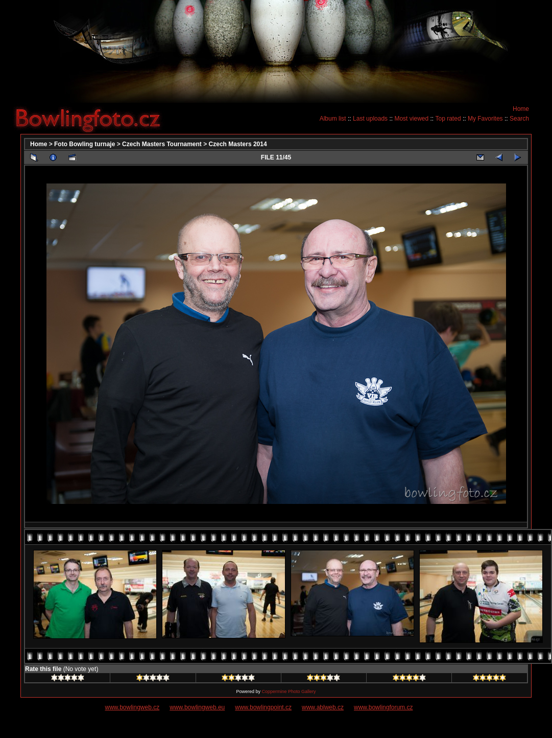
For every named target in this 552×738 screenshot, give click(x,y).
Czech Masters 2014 (238, 144)
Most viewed (411, 118)
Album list (333, 118)
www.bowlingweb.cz (132, 707)
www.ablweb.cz (323, 707)
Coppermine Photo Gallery (288, 691)
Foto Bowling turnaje (84, 144)
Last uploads (370, 118)
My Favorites (485, 118)
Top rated (448, 118)
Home (521, 108)
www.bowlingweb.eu (197, 707)
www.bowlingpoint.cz (263, 707)
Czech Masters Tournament (162, 144)
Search (519, 118)
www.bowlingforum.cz (383, 707)
